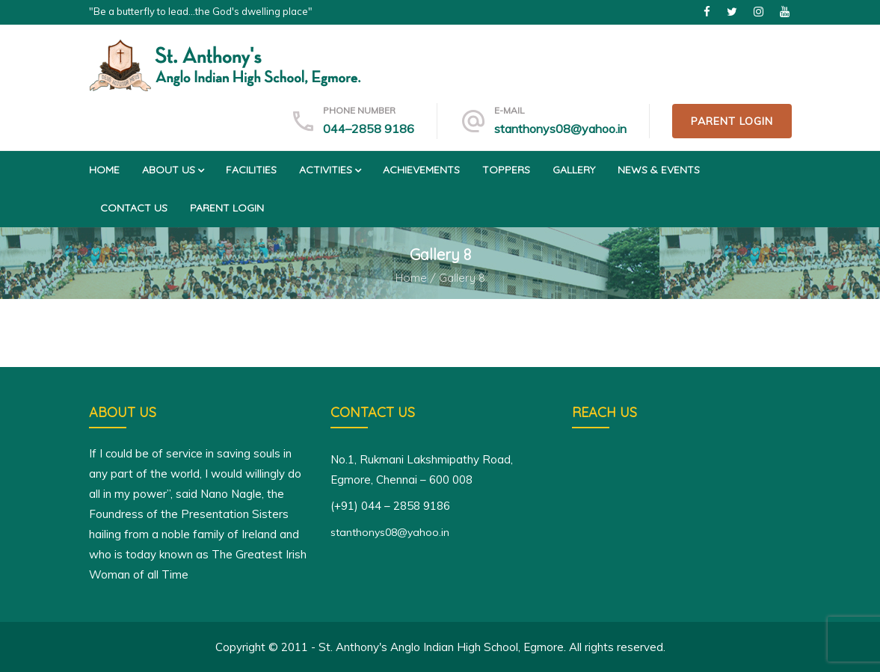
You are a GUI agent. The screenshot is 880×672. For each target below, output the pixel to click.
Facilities (251, 169)
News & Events (659, 169)
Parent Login (732, 121)
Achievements (421, 169)
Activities (329, 169)
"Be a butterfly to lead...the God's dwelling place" (201, 11)
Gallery (574, 169)
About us (172, 169)
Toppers (506, 169)
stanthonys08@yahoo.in (560, 128)
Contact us (133, 208)
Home (104, 169)
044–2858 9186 (368, 128)
